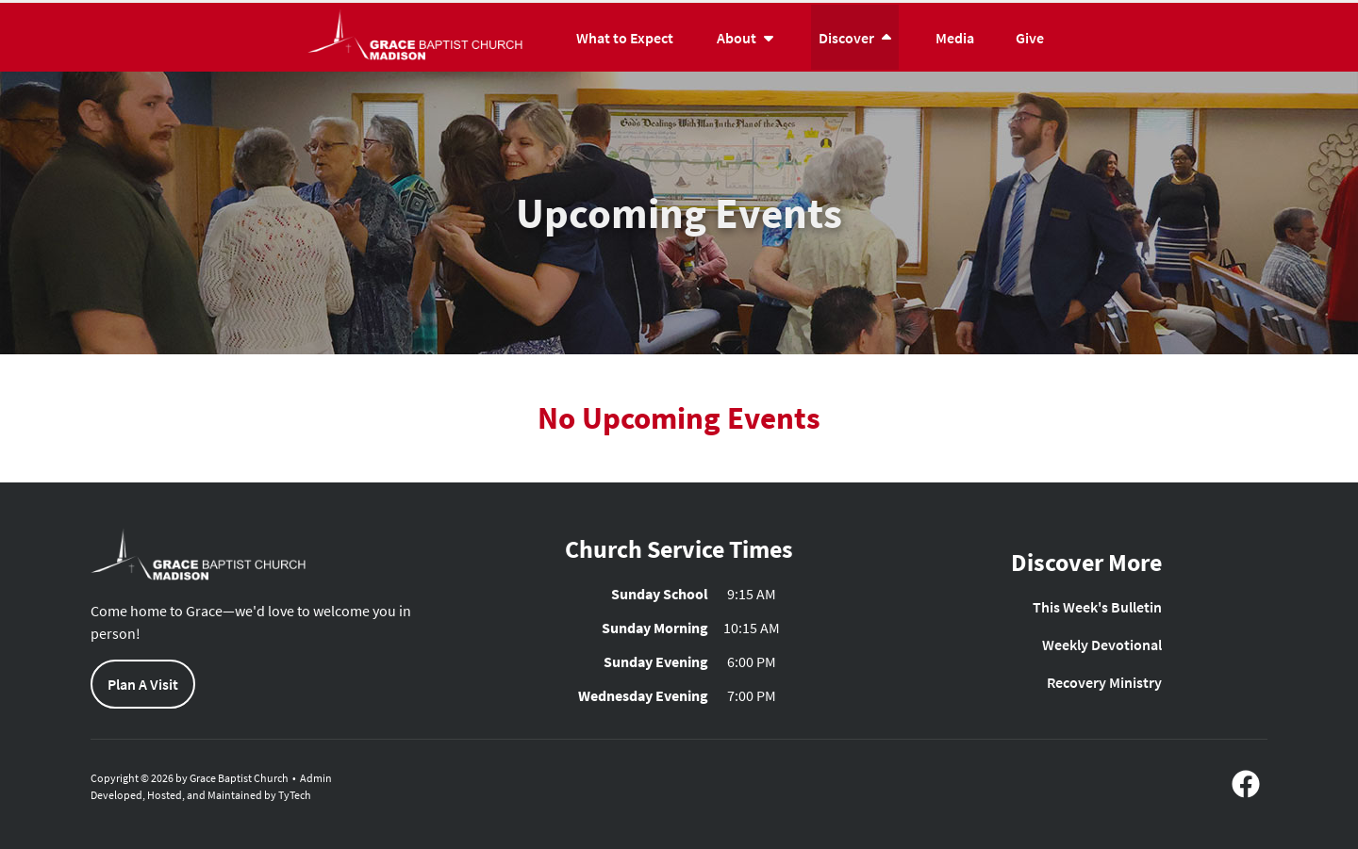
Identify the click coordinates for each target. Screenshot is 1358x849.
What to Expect (624, 37)
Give (1030, 37)
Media (955, 37)
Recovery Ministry (1104, 682)
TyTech (294, 795)
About (745, 37)
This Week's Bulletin (1097, 606)
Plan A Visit (143, 684)
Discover (855, 37)
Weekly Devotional (1102, 644)
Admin (316, 778)
